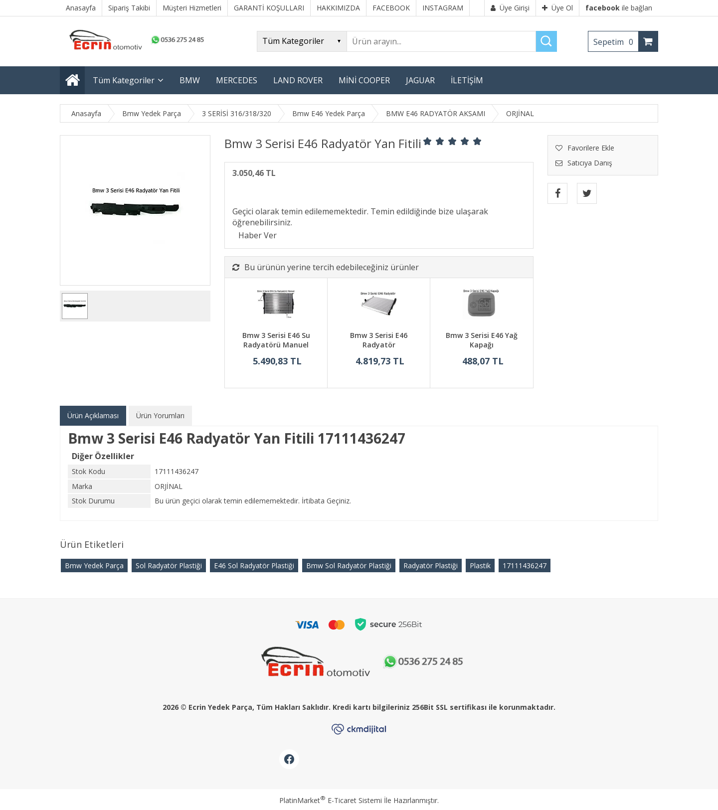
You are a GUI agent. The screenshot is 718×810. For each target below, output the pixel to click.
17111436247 (524, 565)
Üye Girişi (510, 7)
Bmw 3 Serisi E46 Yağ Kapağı (482, 340)
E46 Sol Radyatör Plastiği (254, 565)
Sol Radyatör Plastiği (169, 565)
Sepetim (615, 41)
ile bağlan (618, 7)
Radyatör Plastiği (430, 565)
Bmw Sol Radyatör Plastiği (348, 565)
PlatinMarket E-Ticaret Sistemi (330, 800)
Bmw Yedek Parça (94, 565)
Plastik (480, 565)
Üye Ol (557, 7)
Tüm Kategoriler (124, 80)
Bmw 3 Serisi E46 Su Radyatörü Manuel (276, 340)
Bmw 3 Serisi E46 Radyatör (378, 340)
